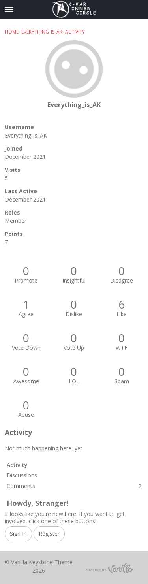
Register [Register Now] (49, 533)
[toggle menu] (9, 9)
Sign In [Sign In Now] (18, 533)
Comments (74, 486)
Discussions (22, 475)
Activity (17, 465)
